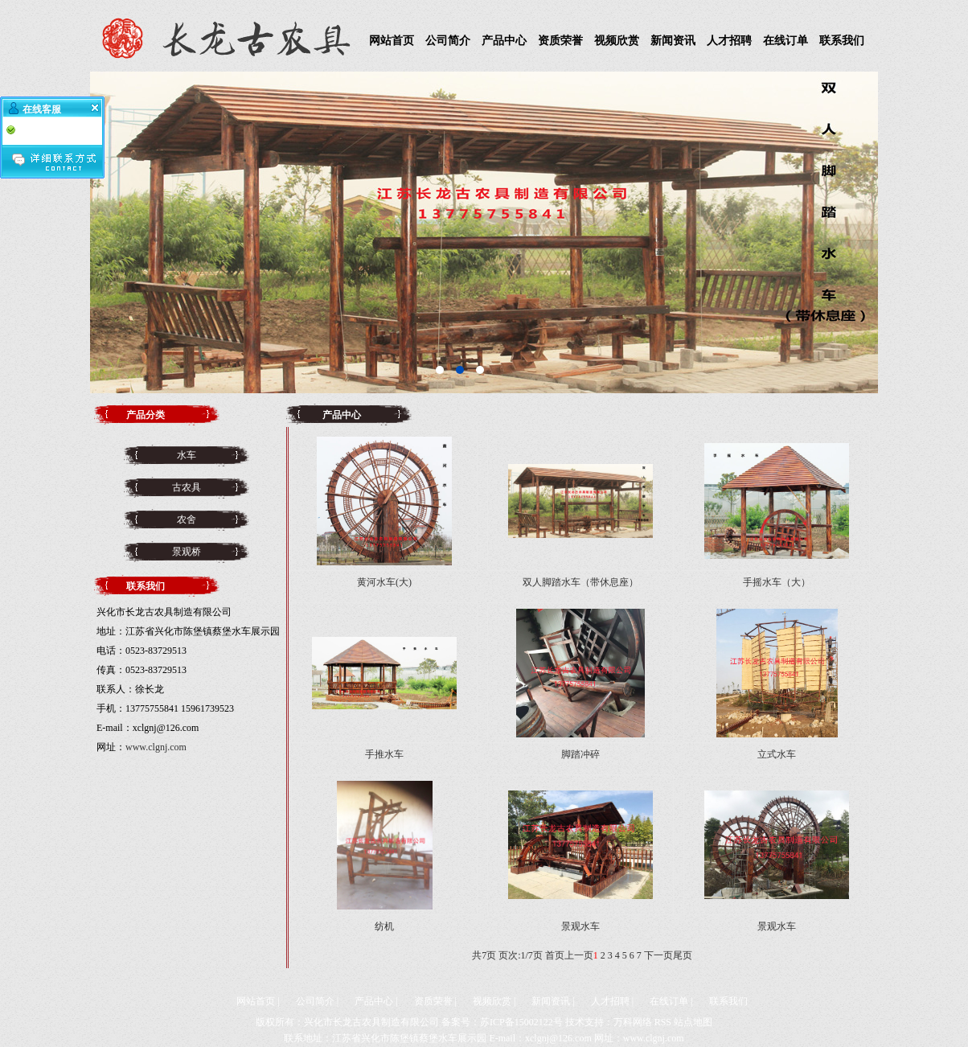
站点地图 (693, 1022)
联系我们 (841, 41)
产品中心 (504, 41)
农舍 (186, 519)
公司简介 (447, 41)
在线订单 (785, 41)
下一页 (658, 955)
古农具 (186, 487)
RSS (662, 1022)
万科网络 (632, 1022)
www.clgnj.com (156, 747)
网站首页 (391, 41)
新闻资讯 (672, 41)
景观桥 (186, 551)
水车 (186, 455)
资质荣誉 (560, 41)
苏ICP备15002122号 (521, 1022)
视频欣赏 (616, 41)
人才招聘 (729, 41)
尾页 (682, 955)
